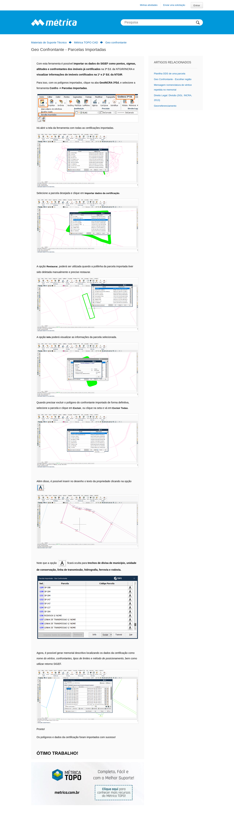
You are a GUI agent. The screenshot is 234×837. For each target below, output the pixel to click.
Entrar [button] (197, 5)
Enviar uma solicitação (174, 5)
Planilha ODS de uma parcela (169, 73)
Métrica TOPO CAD (86, 42)
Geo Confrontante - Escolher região (172, 79)
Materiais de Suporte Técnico (49, 42)
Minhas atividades (148, 5)
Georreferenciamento (165, 105)
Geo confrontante (116, 42)
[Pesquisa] (162, 22)
